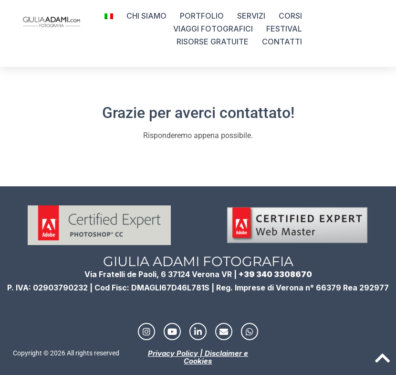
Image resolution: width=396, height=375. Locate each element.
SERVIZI (251, 16)
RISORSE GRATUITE (213, 41)
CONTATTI (282, 41)
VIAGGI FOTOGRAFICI (213, 28)
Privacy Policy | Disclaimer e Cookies (198, 357)
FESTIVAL (284, 28)
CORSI (290, 16)
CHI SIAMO (146, 16)
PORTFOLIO (202, 16)
